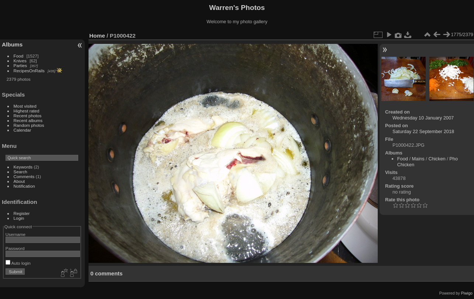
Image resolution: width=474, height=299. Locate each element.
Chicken (436, 158)
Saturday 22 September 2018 (423, 131)
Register (22, 213)
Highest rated (26, 110)
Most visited (25, 106)
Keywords (23, 166)
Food (19, 55)
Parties (20, 65)
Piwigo (467, 293)
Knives (20, 60)
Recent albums (28, 120)
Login (19, 218)
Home (97, 35)
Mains (418, 158)
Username (15, 234)
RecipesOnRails (29, 70)
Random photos (29, 125)
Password (15, 248)
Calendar (22, 130)
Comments (24, 176)
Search (20, 171)
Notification (24, 186)
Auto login (18, 263)
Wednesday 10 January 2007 (423, 118)
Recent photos (28, 115)
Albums (12, 44)
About (19, 181)
